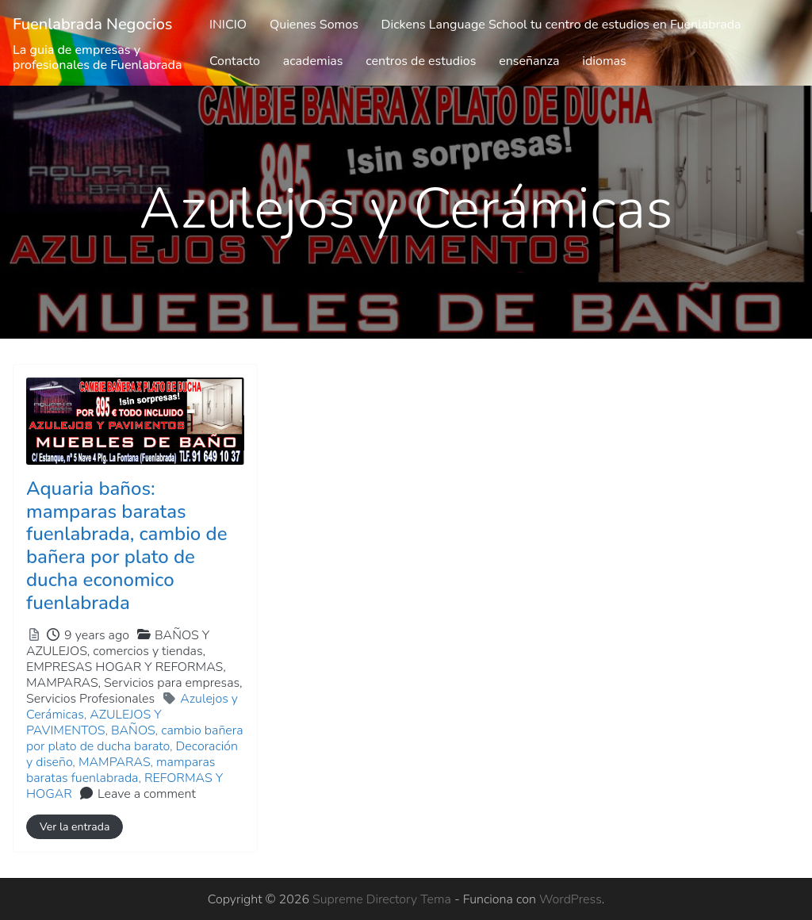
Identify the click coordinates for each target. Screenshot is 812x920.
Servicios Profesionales (90, 698)
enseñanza (529, 61)
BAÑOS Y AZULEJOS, (134, 667)
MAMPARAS (115, 762)
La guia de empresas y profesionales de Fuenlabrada (97, 57)
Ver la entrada (74, 826)
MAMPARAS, (134, 690)
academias (313, 61)
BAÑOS (133, 730)
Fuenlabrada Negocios (93, 24)
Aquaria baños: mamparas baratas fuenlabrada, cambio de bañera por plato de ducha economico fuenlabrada (126, 545)
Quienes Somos (314, 24)
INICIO (228, 24)
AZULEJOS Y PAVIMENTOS (94, 722)
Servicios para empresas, (134, 690)
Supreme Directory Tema (383, 899)
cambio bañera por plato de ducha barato (134, 738)
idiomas (604, 61)
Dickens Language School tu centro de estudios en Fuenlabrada (561, 24)
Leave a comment (147, 794)
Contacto (234, 61)
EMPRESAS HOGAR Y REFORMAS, (134, 682)
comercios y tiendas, (134, 674)
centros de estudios (421, 61)
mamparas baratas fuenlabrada (120, 770)
